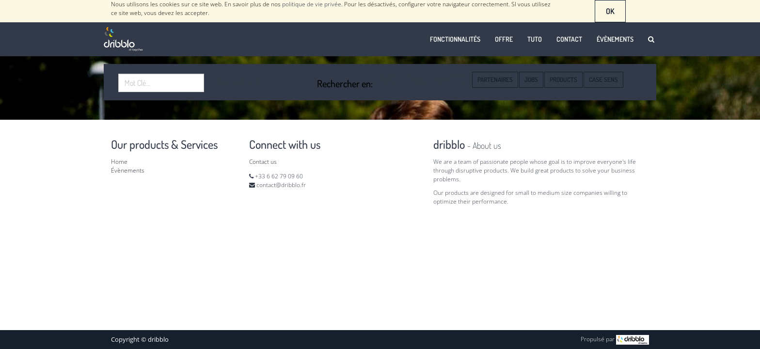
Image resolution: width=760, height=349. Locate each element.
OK (610, 11)
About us (487, 145)
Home (119, 162)
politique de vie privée (311, 4)
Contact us (263, 162)
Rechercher (238, 83)
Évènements (127, 170)
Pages (388, 79)
